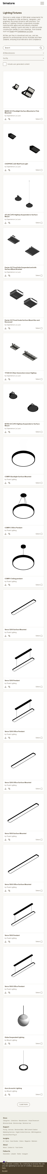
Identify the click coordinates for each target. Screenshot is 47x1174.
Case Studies (14, 1141)
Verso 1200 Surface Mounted (15, 629)
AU (5, 1162)
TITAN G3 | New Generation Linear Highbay (20, 373)
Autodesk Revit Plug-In (10, 1135)
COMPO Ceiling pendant (14, 578)
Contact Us (11, 1147)
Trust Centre (19, 1147)
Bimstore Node (7, 1123)
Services (11, 1129)
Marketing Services (9, 1132)
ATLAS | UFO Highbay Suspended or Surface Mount (21, 215)
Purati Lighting (12, 479)
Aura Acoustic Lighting (13, 1088)
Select (38, 119)
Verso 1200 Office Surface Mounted (18, 782)
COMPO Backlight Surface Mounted (18, 476)
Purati (11, 31)
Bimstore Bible (19, 1129)
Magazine (27, 1141)
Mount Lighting (12, 1040)
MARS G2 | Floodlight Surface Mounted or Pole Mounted (22, 112)
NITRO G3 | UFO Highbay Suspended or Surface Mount (22, 425)
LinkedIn (13, 1154)
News (7, 1141)
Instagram (25, 1154)
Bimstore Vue (27, 1123)
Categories (6, 1120)
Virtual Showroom (33, 1120)
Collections (14, 1120)
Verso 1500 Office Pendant (15, 986)
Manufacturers (23, 1120)
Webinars (34, 1141)
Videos (21, 1141)
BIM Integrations (36, 1132)
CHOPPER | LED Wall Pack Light (16, 164)
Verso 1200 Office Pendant (15, 731)
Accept (4, 1171)
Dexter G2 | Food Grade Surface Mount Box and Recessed (22, 321)
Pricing (5, 1129)
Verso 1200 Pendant (12, 680)
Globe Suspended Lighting (14, 1037)
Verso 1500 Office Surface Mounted (18, 884)
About (5, 1147)
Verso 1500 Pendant (12, 935)
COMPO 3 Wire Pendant (13, 528)
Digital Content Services (23, 1132)
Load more (23, 1104)
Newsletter (6, 1154)
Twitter (19, 1154)
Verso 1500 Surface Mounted (15, 833)
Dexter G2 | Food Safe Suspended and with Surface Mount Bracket (20, 268)
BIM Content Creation (31, 1129)
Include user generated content (18, 64)
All (3, 1141)
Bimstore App (17, 1123)
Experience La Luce (25, 31)
